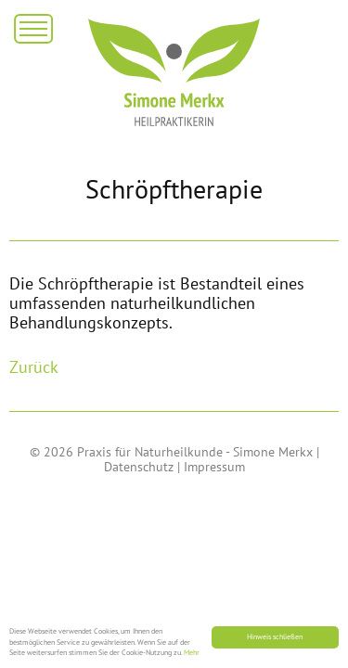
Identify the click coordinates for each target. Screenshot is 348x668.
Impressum (214, 466)
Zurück (33, 367)
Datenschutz (139, 466)
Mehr (192, 652)
